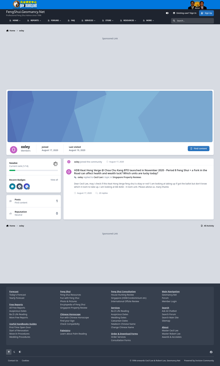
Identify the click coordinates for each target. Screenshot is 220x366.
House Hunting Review (122, 294)
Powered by (199, 360)
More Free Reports (18, 317)
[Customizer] (167, 13)
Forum (165, 297)
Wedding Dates (118, 317)
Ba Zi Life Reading (18, 314)
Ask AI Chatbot (169, 310)
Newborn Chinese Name (123, 323)
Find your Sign (67, 320)
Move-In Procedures (19, 333)
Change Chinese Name (122, 327)
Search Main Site (170, 317)
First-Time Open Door (20, 327)
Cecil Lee (98, 177)
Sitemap (166, 320)
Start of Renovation (19, 330)
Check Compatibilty (70, 323)
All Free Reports (17, 307)
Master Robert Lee (171, 333)
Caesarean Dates (119, 320)
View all (54, 179)
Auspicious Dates (17, 310)
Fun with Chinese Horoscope (74, 317)
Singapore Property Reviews (127, 177)
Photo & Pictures (68, 301)
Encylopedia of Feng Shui (72, 304)
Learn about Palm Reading (73, 333)
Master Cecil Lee (170, 330)
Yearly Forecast (16, 297)
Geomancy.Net (169, 294)
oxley (76, 161)
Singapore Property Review (73, 307)
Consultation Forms (121, 340)
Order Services (118, 336)
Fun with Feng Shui (69, 297)
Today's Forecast (17, 294)
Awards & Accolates (172, 336)
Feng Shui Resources (70, 294)
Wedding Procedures (19, 336)
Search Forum (169, 314)
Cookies (25, 360)
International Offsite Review (125, 301)
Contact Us (13, 360)
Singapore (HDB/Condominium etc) (128, 297)
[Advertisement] (110, 61)
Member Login (169, 301)
